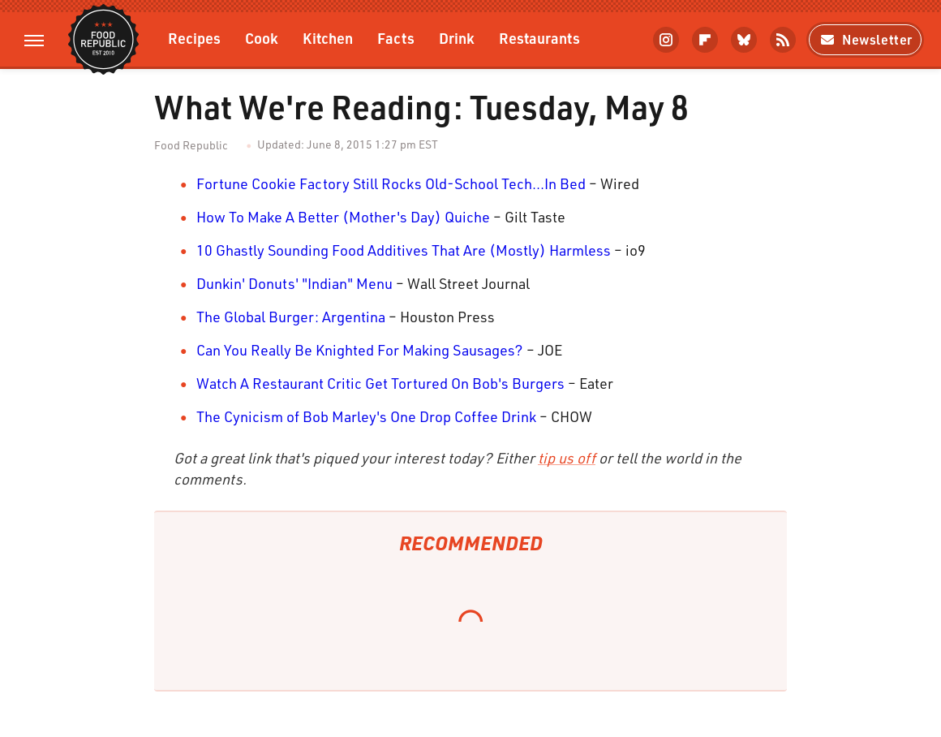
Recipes (194, 37)
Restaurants (539, 37)
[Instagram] (666, 40)
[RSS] (783, 40)
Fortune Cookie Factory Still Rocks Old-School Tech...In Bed (391, 183)
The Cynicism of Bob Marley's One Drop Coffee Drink (366, 416)
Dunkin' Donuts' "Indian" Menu (294, 283)
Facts (396, 37)
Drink (457, 37)
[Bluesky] (744, 40)
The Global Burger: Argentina (290, 316)
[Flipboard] (705, 40)
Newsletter (865, 39)
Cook (261, 37)
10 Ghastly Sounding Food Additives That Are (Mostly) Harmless (403, 250)
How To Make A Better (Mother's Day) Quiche (343, 217)
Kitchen (328, 37)
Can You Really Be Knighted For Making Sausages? (359, 350)
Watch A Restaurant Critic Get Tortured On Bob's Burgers (380, 383)
